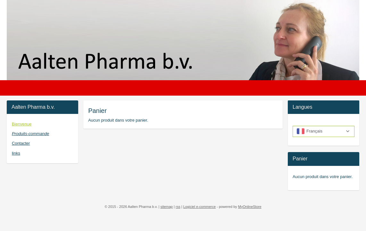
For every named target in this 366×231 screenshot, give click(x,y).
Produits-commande (30, 133)
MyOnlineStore (250, 207)
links (16, 153)
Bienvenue (21, 124)
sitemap (166, 207)
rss (178, 207)
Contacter (21, 143)
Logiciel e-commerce (199, 207)
